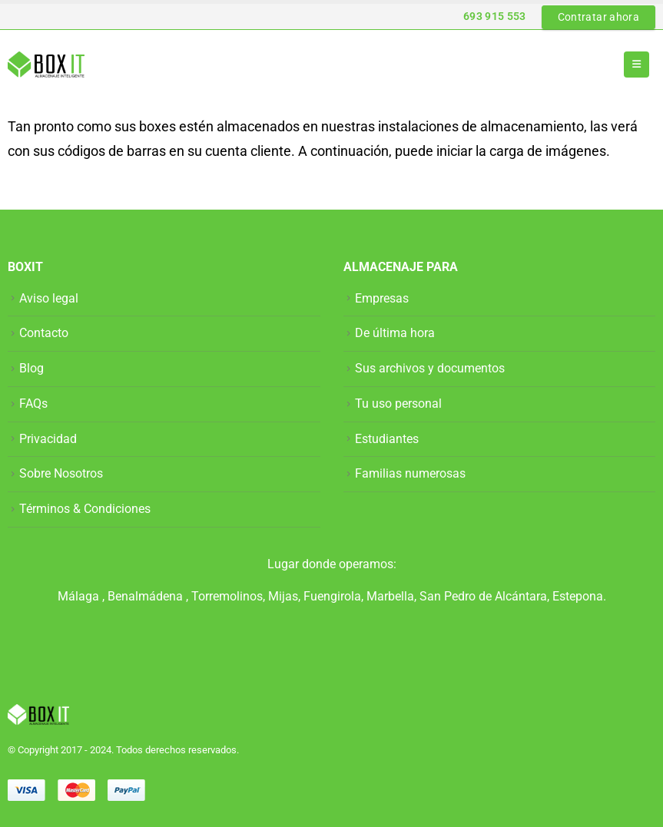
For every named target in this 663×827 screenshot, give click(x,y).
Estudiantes (387, 439)
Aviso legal (48, 298)
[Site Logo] (46, 64)
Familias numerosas (410, 473)
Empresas (382, 298)
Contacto (43, 333)
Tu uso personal (398, 403)
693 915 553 (494, 16)
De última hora (395, 333)
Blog (31, 368)
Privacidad (48, 439)
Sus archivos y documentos (430, 368)
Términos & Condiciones (85, 508)
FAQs (33, 403)
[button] (636, 64)
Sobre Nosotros (61, 473)
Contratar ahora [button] (598, 17)
